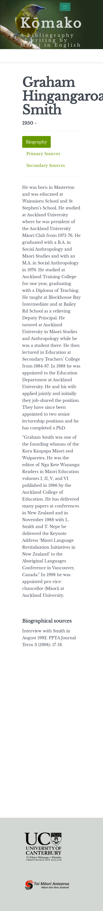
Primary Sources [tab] (43, 153)
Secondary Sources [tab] (45, 165)
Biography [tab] (36, 141)
